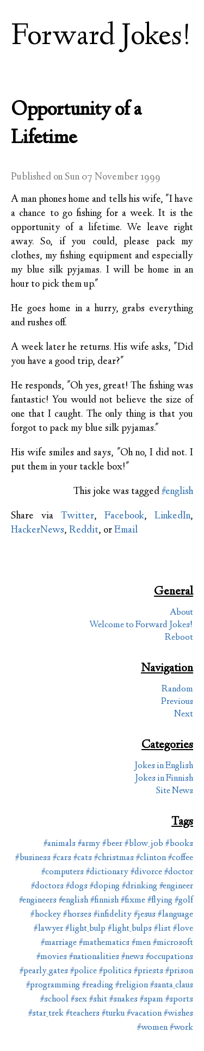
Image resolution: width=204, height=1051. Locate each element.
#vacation (144, 1013)
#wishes (178, 1013)
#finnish (104, 900)
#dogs (77, 886)
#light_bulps (130, 929)
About (181, 613)
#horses (77, 914)
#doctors (47, 886)
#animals (60, 844)
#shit (98, 999)
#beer (112, 844)
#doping (105, 886)
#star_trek (46, 1013)
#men (141, 943)
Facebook (124, 516)
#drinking (139, 886)
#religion (131, 985)
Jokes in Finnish (164, 778)
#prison (179, 971)
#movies (51, 957)
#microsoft (173, 943)
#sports (179, 999)
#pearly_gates (44, 971)
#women (152, 1028)
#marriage (59, 943)
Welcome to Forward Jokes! (141, 625)
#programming (53, 985)
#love (183, 929)
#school (54, 999)
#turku (113, 1013)
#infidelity (113, 914)
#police (83, 971)
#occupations (169, 957)
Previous (177, 702)
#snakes (123, 999)
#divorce (146, 872)
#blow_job (144, 844)
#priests (148, 971)
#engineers (38, 900)
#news (132, 957)
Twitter (77, 516)
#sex (79, 999)
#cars (62, 858)
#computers (62, 872)
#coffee (180, 858)
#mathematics (104, 943)
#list (162, 929)
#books (179, 844)
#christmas (114, 858)
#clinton (151, 858)
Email (126, 530)
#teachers (83, 1013)
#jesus (145, 914)
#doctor (178, 872)
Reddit (83, 530)
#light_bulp (85, 929)
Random (177, 689)
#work (181, 1028)
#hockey (45, 914)
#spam (151, 999)
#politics (115, 971)
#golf (184, 900)
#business (33, 858)
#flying (159, 900)
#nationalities (94, 957)
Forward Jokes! (101, 37)
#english (177, 492)
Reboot (179, 638)
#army (89, 844)
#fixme (133, 900)
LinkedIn (172, 516)
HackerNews (37, 530)
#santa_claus (171, 985)
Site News (174, 791)
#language (175, 914)
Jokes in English (163, 766)
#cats (82, 858)
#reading (97, 985)
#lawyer (48, 929)
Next (183, 714)
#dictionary (107, 872)
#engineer (176, 886)
